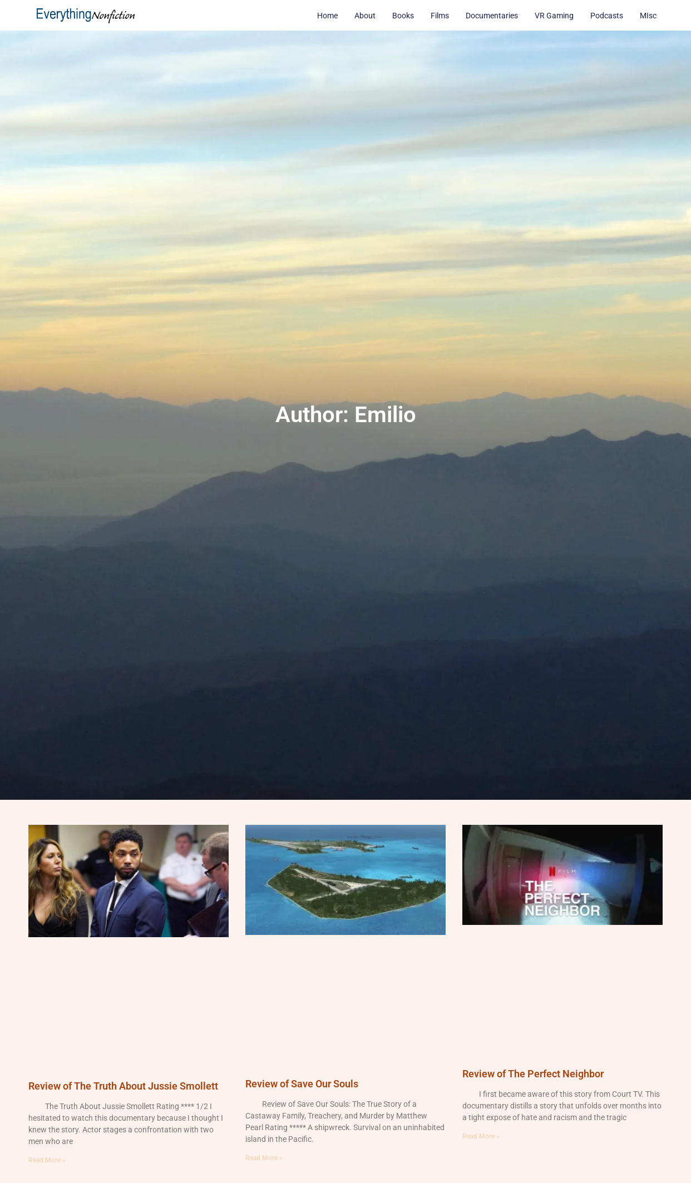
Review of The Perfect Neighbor (533, 1074)
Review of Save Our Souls (301, 1084)
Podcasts (606, 15)
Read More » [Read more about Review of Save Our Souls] (264, 1158)
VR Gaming (554, 15)
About (365, 15)
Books (403, 15)
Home (327, 15)
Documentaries (492, 15)
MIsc (648, 15)
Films (440, 15)
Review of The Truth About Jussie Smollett (123, 1086)
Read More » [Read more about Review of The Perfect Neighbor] (481, 1136)
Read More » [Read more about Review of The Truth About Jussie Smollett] (47, 1160)
